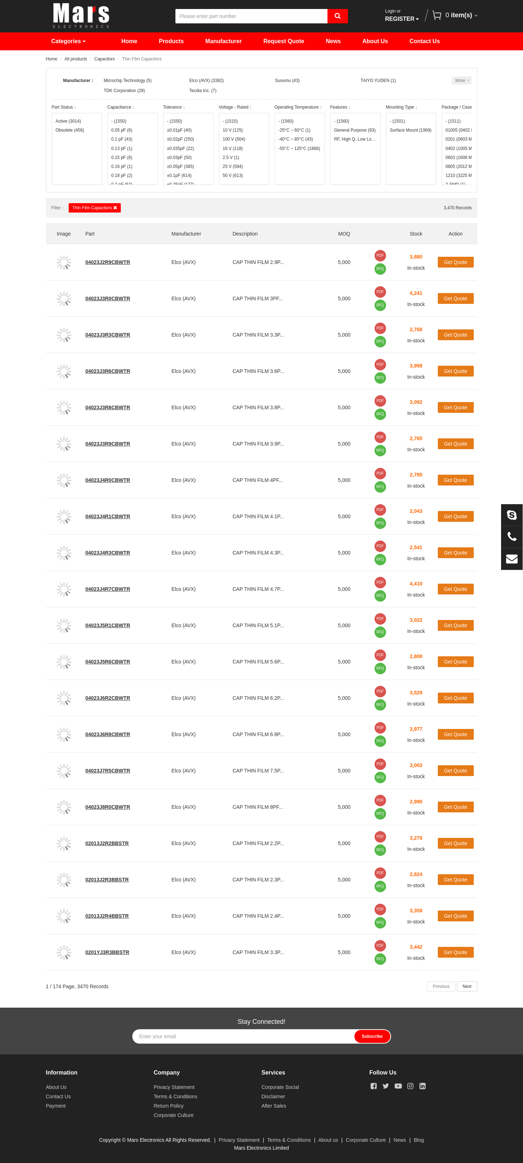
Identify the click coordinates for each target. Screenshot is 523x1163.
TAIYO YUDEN (375, 80)
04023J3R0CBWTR (108, 298)
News (333, 41)
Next (467, 986)
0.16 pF (122, 166)
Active (68, 121)
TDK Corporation (120, 90)
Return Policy (169, 1106)
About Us (375, 41)
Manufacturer (223, 41)
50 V (233, 175)
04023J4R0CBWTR (108, 480)
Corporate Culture (174, 1115)
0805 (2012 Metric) (467, 166)
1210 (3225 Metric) (467, 175)
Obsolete (70, 130)
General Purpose (355, 130)
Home (129, 41)
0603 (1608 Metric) (467, 157)
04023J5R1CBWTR (108, 625)
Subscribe (372, 1036)
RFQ (380, 269)
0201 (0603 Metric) (467, 139)
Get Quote (455, 262)
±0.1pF (179, 175)
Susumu (283, 80)
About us (328, 1140)
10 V (233, 130)
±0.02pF (180, 139)
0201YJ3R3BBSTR (107, 952)
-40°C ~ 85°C (296, 139)
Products (171, 41)
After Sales (274, 1106)
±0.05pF (180, 166)
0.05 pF (122, 130)
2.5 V (231, 157)
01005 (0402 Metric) (467, 130)
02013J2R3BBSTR (107, 879)
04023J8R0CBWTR (108, 807)
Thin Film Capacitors (94, 207)
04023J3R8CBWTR (108, 407)
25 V (233, 166)
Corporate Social (280, 1087)
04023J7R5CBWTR (108, 771)
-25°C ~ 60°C (295, 130)
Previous (441, 986)
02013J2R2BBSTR (107, 843)
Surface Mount (411, 130)
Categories (68, 41)
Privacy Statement (174, 1087)
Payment (56, 1106)
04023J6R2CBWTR (108, 698)
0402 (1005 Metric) (467, 148)
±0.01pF (179, 130)
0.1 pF (122, 139)
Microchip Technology (124, 80)
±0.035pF (180, 148)
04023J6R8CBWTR (108, 734)
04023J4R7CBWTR (108, 589)
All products (76, 58)
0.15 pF (122, 157)
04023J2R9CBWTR (108, 262)
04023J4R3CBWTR (108, 553)
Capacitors (104, 58)
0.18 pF (122, 175)
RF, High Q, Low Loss (355, 139)
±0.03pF (179, 157)
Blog (419, 1140)
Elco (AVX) (199, 80)
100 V (234, 139)
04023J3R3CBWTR (108, 335)
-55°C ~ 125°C (299, 148)
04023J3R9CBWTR (108, 444)
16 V (233, 148)
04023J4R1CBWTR (108, 516)
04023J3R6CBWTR (108, 371)
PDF (380, 255)
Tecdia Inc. (199, 90)
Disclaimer (273, 1096)
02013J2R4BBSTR (107, 916)
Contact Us (424, 41)
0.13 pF (122, 148)
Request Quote (283, 41)
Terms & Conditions (175, 1096)
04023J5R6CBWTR (108, 662)
